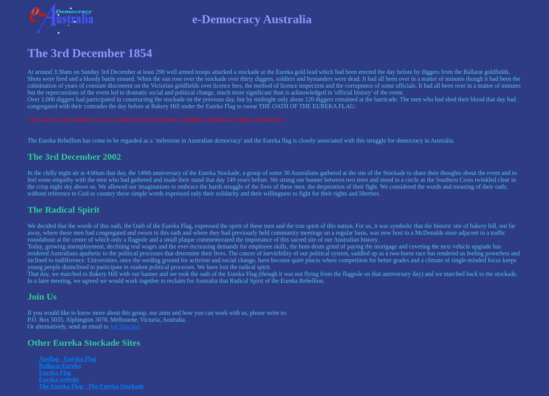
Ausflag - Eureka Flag (67, 359)
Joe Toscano (125, 326)
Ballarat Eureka (60, 365)
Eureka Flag (55, 372)
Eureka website (59, 379)
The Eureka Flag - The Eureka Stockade (91, 386)
